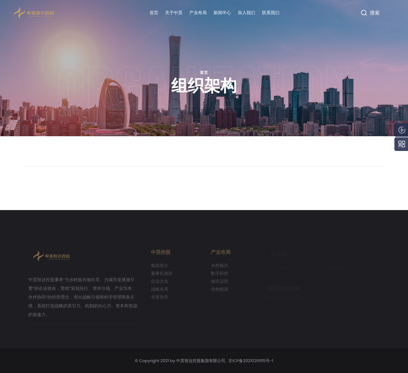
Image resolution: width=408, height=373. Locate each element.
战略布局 (159, 291)
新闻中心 (222, 13)
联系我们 (270, 13)
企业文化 (159, 283)
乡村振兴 (219, 267)
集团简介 (159, 267)
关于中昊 (173, 13)
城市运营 (219, 283)
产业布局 (198, 13)
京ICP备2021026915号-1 (250, 360)
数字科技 (219, 275)
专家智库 (159, 299)
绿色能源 (219, 291)
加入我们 (246, 13)
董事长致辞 (162, 275)
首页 (154, 13)
